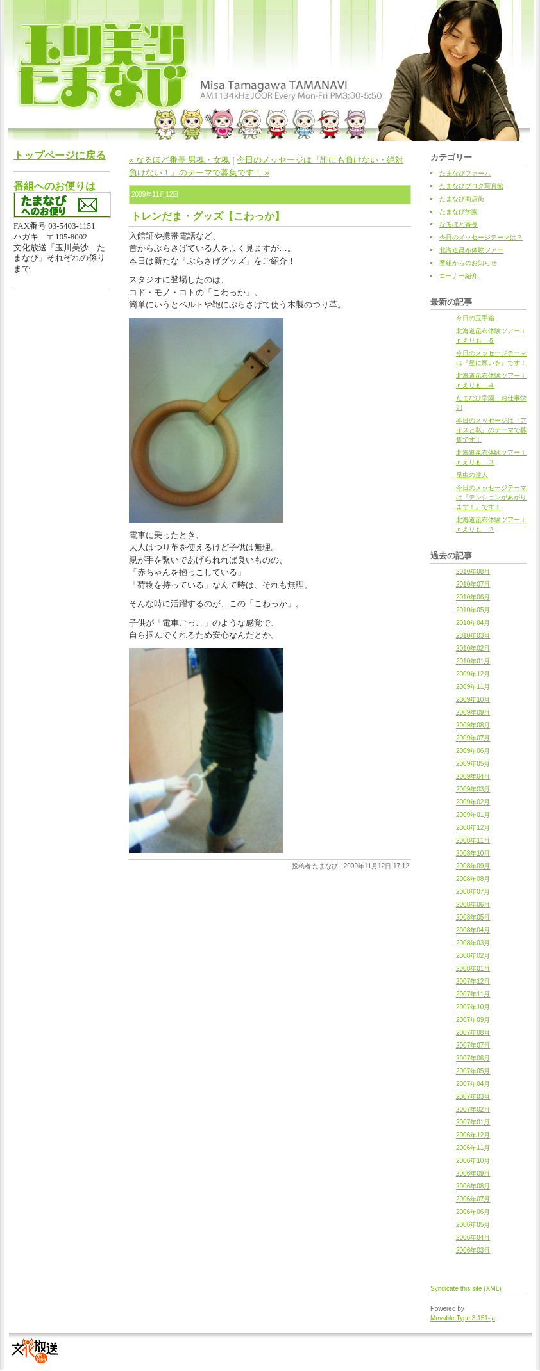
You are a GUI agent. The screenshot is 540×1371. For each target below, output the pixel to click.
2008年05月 (473, 917)
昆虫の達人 (472, 474)
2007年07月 (473, 1045)
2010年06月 (473, 597)
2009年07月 (473, 738)
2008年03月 (473, 942)
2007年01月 (473, 1122)
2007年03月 (473, 1096)
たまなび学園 (458, 211)
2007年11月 (473, 994)
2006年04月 (473, 1237)
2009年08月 (473, 725)
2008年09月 (473, 866)
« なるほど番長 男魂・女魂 (179, 160)
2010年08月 (473, 571)
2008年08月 (473, 878)
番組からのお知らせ (468, 262)
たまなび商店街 (461, 198)
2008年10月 (473, 853)
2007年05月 (473, 1071)
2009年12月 (473, 673)
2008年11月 (473, 840)
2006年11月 (473, 1147)
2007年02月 (473, 1109)
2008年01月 (473, 968)
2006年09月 (473, 1173)
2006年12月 (473, 1135)
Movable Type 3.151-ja (462, 1318)
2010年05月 (473, 609)
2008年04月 (473, 930)
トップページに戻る (59, 155)
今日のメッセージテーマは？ (481, 237)
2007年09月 (473, 1019)
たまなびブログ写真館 (471, 186)
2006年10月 (473, 1160)
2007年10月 (473, 1006)
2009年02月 (473, 802)
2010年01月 (473, 661)
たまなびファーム (465, 173)
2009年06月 (473, 750)
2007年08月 (473, 1032)
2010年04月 (473, 622)
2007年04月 (473, 1083)
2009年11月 (473, 686)
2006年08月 (473, 1186)
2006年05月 (473, 1224)
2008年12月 (473, 827)
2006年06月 (473, 1211)
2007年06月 (473, 1058)
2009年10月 (473, 699)
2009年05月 (473, 763)
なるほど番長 (458, 224)
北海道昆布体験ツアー (471, 250)
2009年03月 (473, 789)
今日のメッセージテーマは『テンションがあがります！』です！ (491, 497)
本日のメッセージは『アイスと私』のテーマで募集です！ (491, 430)
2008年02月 (473, 955)
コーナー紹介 (458, 275)
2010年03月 (473, 635)
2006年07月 (473, 1199)
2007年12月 (473, 981)
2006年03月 (473, 1250)
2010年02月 (473, 648)
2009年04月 (473, 776)
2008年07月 (473, 891)
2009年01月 (473, 814)
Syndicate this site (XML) (466, 1288)
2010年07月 (473, 584)
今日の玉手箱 (475, 317)
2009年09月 (473, 712)
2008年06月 (473, 904)
